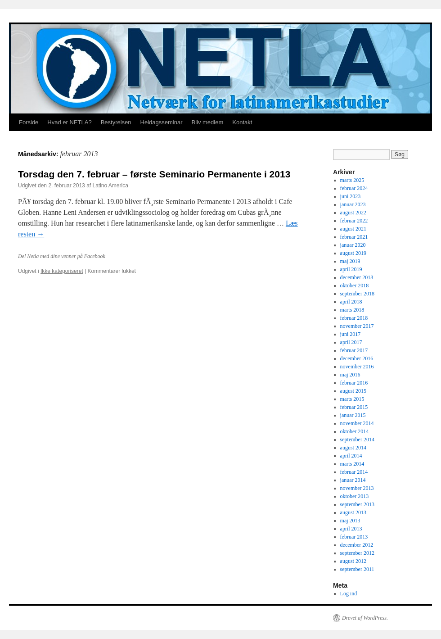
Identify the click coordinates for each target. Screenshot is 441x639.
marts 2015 (352, 399)
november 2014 (357, 423)
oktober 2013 (354, 496)
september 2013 (357, 504)
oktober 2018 (354, 285)
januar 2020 (353, 245)
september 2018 (357, 293)
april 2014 (351, 456)
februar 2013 (354, 537)
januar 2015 (353, 415)
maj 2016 (350, 375)
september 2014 (357, 439)
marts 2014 (352, 464)
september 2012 (357, 553)
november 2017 (357, 326)
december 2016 (357, 358)
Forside (28, 122)
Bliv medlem (207, 122)
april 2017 (351, 342)
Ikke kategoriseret (61, 271)
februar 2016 (354, 383)
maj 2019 (350, 261)
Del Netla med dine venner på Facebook (61, 256)
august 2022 (353, 212)
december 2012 (357, 545)
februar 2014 (354, 472)
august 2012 (353, 561)
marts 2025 (352, 180)
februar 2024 (354, 188)
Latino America (110, 185)
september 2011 (357, 569)
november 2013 (357, 488)
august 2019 (353, 253)
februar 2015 (354, 407)
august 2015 (353, 391)
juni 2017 (350, 334)
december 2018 (357, 277)
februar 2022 (354, 221)
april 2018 (351, 302)
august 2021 (353, 229)
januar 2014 (353, 480)
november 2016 (357, 366)
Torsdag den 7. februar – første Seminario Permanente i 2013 (154, 174)
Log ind (348, 593)
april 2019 (351, 269)
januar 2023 (353, 204)
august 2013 (353, 512)
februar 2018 (354, 318)
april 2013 (351, 529)
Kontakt (242, 122)
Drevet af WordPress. (365, 618)
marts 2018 (352, 310)
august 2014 (353, 447)
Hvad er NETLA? (69, 122)
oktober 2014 (354, 431)
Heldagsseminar (161, 122)
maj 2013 (350, 520)
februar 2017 (354, 350)
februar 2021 (354, 237)
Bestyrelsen (116, 122)
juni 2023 (350, 196)
